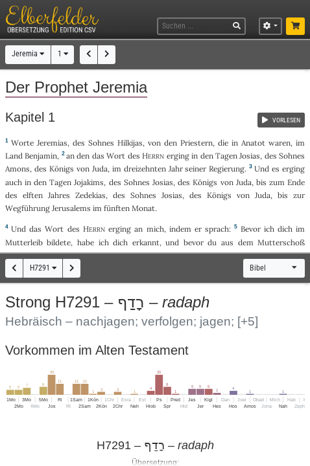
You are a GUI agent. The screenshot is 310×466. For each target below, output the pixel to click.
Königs (61, 168)
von (154, 143)
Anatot (253, 143)
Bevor (251, 229)
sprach (217, 229)
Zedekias (90, 195)
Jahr (176, 168)
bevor (194, 242)
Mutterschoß (281, 242)
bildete (59, 242)
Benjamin (41, 156)
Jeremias (52, 143)
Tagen (226, 156)
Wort (115, 156)
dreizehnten (145, 168)
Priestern (196, 143)
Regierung (226, 168)
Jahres (59, 195)
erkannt (146, 242)
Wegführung (27, 208)
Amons (17, 168)
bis (261, 182)
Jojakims (89, 182)
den (83, 156)
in (194, 156)
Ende (296, 182)
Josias (249, 156)
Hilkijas (130, 143)
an (70, 156)
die (223, 143)
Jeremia (28, 53)
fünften (117, 208)
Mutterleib (24, 242)
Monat (143, 208)
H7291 (43, 267)
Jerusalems (71, 208)
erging (178, 156)
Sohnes (101, 143)
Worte (22, 143)
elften (33, 195)
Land (14, 156)
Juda (100, 168)
